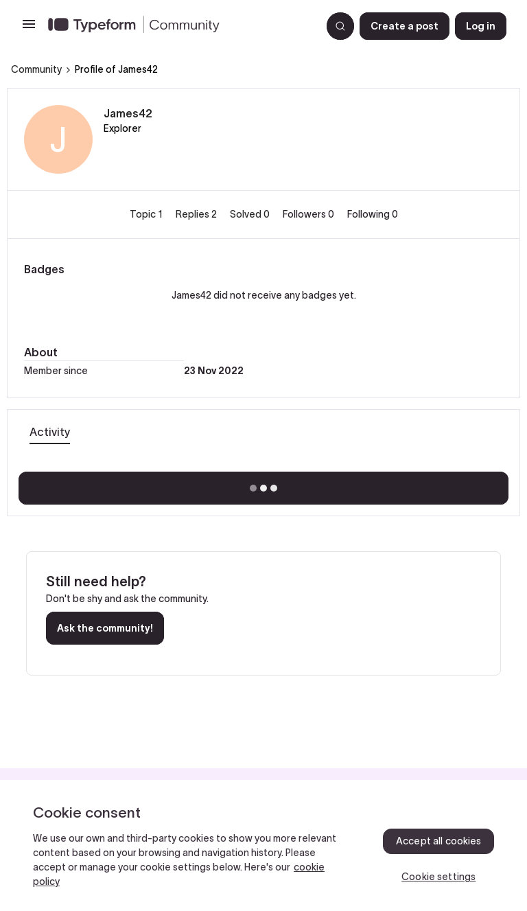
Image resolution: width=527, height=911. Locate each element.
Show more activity (264, 484)
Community (36, 69)
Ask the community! (105, 628)
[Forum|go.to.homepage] (179, 26)
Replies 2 (197, 214)
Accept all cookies (439, 840)
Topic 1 (147, 214)
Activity (50, 432)
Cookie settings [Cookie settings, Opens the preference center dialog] (438, 876)
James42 (128, 113)
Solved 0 (251, 214)
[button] (29, 28)
